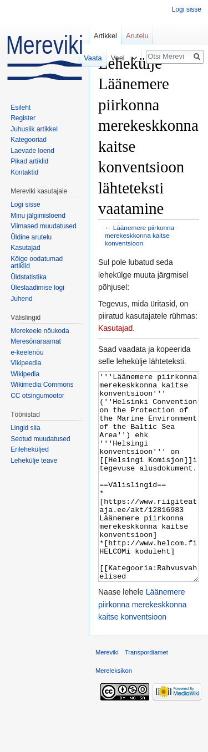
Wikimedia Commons (42, 384)
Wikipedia (25, 374)
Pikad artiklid (29, 161)
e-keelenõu (27, 352)
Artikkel (105, 36)
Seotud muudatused (40, 439)
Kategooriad (29, 140)
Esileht (21, 107)
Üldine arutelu (31, 237)
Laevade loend (32, 151)
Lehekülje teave (34, 460)
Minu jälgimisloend (38, 215)
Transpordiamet (146, 693)
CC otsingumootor (37, 396)
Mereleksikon (113, 712)
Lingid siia (25, 428)
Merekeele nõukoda (40, 331)
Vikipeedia (26, 363)
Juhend (21, 299)
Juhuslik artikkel (34, 129)
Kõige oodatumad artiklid (37, 262)
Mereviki (107, 693)
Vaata (90, 58)
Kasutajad (115, 328)
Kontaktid (24, 172)
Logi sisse (186, 9)
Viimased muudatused (44, 226)
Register (23, 118)
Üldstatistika (29, 277)
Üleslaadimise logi (37, 287)
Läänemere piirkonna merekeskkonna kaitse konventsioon (139, 235)
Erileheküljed (30, 449)
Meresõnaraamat (36, 341)
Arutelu (137, 36)
